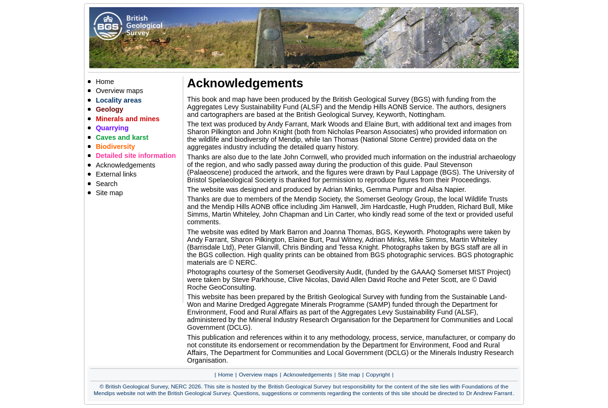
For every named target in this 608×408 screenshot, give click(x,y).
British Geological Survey (299, 386)
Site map (109, 193)
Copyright (378, 374)
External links (116, 174)
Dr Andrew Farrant (489, 393)
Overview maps (119, 90)
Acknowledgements (126, 165)
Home (105, 81)
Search (107, 184)
